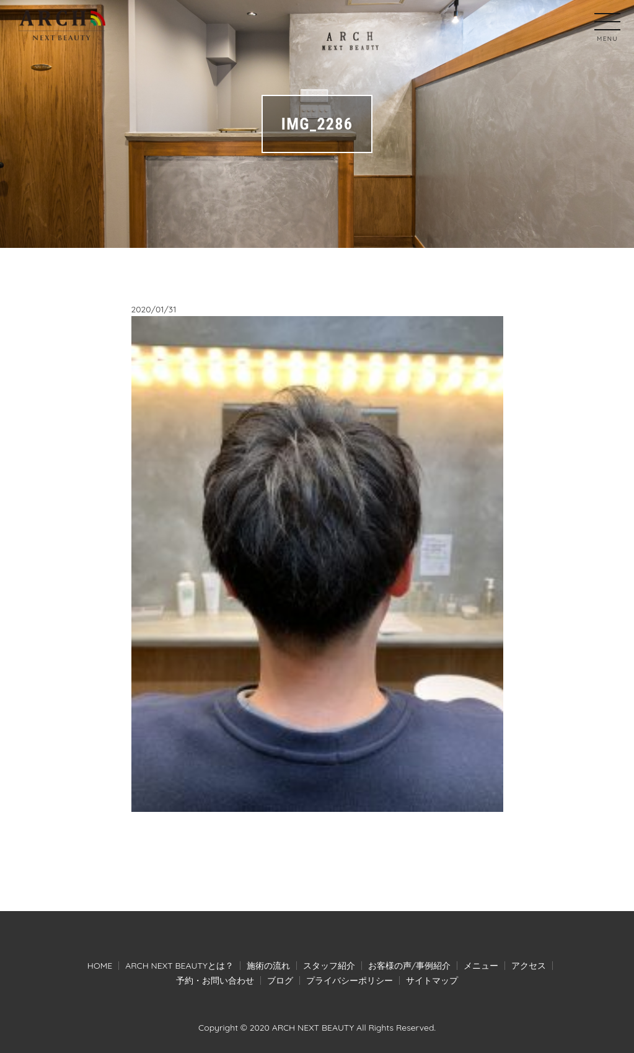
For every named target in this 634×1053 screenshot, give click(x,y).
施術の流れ (268, 965)
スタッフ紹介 (329, 965)
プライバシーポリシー (349, 980)
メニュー (481, 965)
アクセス (528, 965)
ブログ (280, 980)
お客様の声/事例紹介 (409, 965)
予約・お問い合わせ (215, 980)
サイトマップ (432, 980)
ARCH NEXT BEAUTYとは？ (179, 965)
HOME (99, 965)
